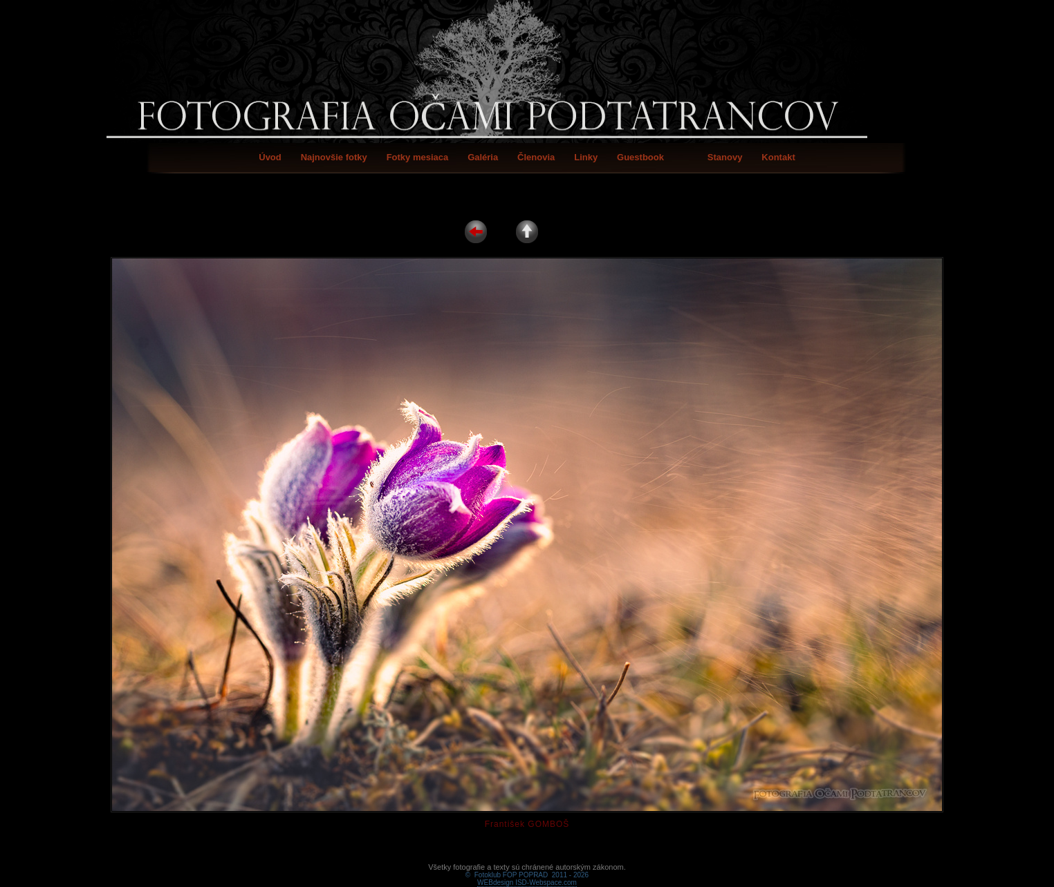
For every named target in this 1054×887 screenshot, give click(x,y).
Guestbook (640, 157)
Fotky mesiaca (418, 157)
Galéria (483, 157)
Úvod (270, 157)
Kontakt (778, 157)
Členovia (536, 157)
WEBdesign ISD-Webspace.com (527, 866)
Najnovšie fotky (334, 157)
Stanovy (725, 157)
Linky (586, 157)
